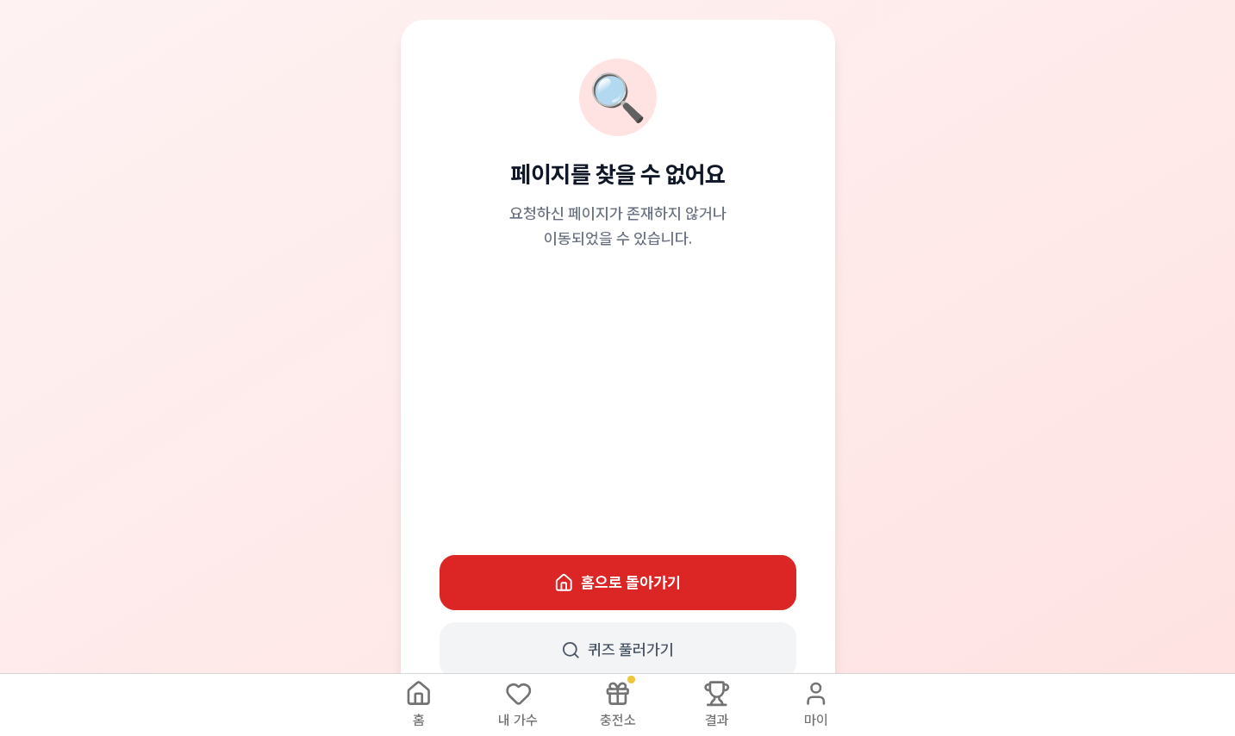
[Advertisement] (618, 403)
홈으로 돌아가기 (618, 583)
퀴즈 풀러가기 (618, 650)
